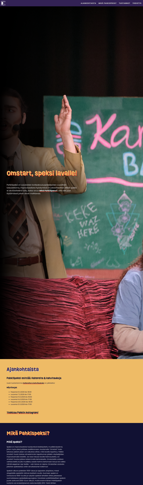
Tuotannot (124, 3)
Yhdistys (137, 3)
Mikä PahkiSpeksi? (107, 3)
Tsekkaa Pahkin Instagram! (22, 412)
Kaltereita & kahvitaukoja (33, 383)
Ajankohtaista (88, 3)
